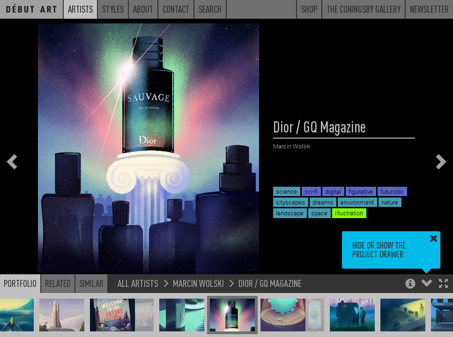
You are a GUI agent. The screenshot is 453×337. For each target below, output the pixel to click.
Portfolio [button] (20, 283)
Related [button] (58, 283)
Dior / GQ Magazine (270, 283)
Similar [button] (91, 283)
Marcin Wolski (198, 283)
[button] (443, 284)
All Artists (138, 283)
